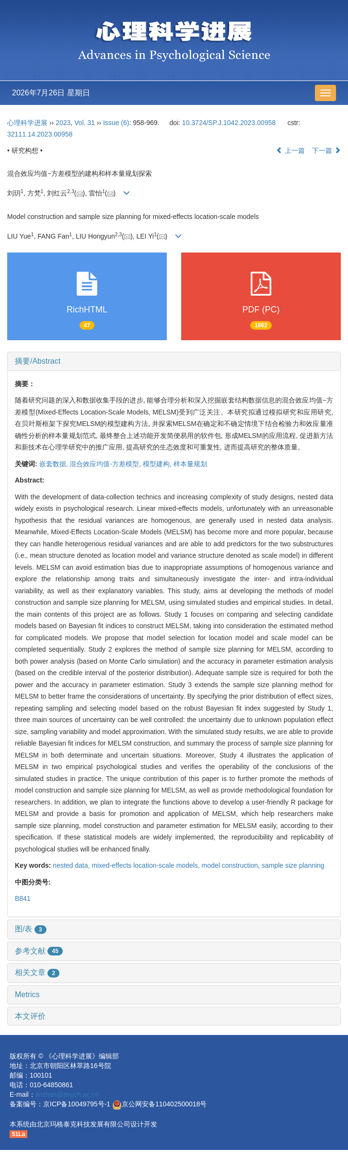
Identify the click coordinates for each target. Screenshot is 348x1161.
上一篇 (290, 150)
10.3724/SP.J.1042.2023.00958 (229, 122)
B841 (23, 898)
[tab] (174, 361)
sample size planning (293, 865)
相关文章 (37, 972)
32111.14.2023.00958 (39, 134)
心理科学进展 (28, 122)
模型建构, (158, 464)
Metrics (27, 994)
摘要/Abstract (37, 361)
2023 (63, 122)
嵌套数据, (54, 464)
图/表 (30, 929)
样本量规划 (190, 464)
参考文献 (39, 951)
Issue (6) (116, 122)
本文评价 (30, 1016)
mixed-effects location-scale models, (146, 865)
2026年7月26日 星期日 (51, 93)
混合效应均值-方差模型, (106, 464)
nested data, (72, 865)
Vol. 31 (84, 122)
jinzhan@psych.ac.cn (67, 1094)
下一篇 (326, 150)
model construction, (232, 865)
